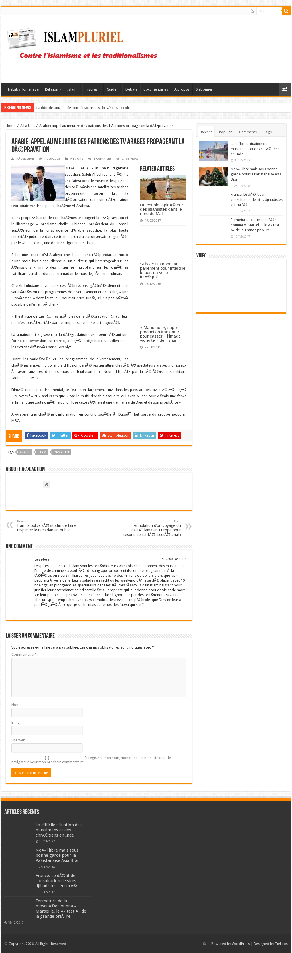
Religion (51, 89)
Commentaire (23, 654)
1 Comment (102, 159)
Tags (268, 132)
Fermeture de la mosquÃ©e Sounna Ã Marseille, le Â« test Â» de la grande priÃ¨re (255, 225)
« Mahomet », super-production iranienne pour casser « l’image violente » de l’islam (160, 334)
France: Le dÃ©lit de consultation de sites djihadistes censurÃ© (257, 199)
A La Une (27, 126)
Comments (248, 132)
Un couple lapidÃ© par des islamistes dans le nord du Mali (161, 209)
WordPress (241, 944)
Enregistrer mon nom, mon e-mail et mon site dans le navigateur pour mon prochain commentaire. (91, 760)
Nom (15, 705)
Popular (225, 132)
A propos (182, 89)
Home (10, 126)
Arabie (24, 452)
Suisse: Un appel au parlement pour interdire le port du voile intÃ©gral (162, 270)
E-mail (16, 722)
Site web (18, 740)
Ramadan (61, 452)
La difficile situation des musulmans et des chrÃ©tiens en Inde (83, 107)
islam (42, 452)
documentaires (155, 89)
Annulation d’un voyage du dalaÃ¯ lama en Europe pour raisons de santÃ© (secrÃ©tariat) (151, 528)
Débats (131, 89)
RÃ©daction (25, 159)
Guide (111, 89)
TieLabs (281, 944)
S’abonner (204, 89)
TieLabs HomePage (23, 89)
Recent (206, 132)
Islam (71, 89)
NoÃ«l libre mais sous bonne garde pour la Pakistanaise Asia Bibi (256, 174)
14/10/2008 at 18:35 (172, 559)
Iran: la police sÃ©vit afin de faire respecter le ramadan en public (46, 526)
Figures (92, 89)
